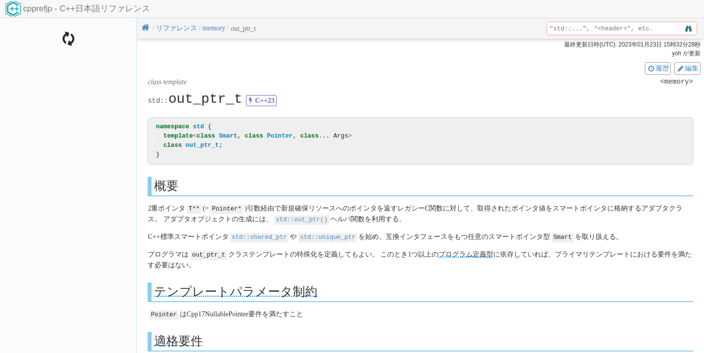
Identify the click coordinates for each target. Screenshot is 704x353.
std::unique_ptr (327, 236)
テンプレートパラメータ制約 (235, 289)
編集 (687, 68)
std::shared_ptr (259, 236)
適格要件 (178, 338)
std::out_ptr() (302, 218)
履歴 (658, 68)
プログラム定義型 (466, 253)
